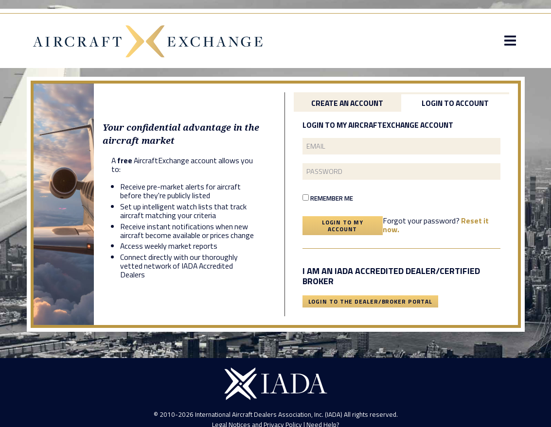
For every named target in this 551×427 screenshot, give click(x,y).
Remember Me (327, 198)
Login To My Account (342, 226)
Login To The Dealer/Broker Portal (370, 301)
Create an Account (347, 103)
